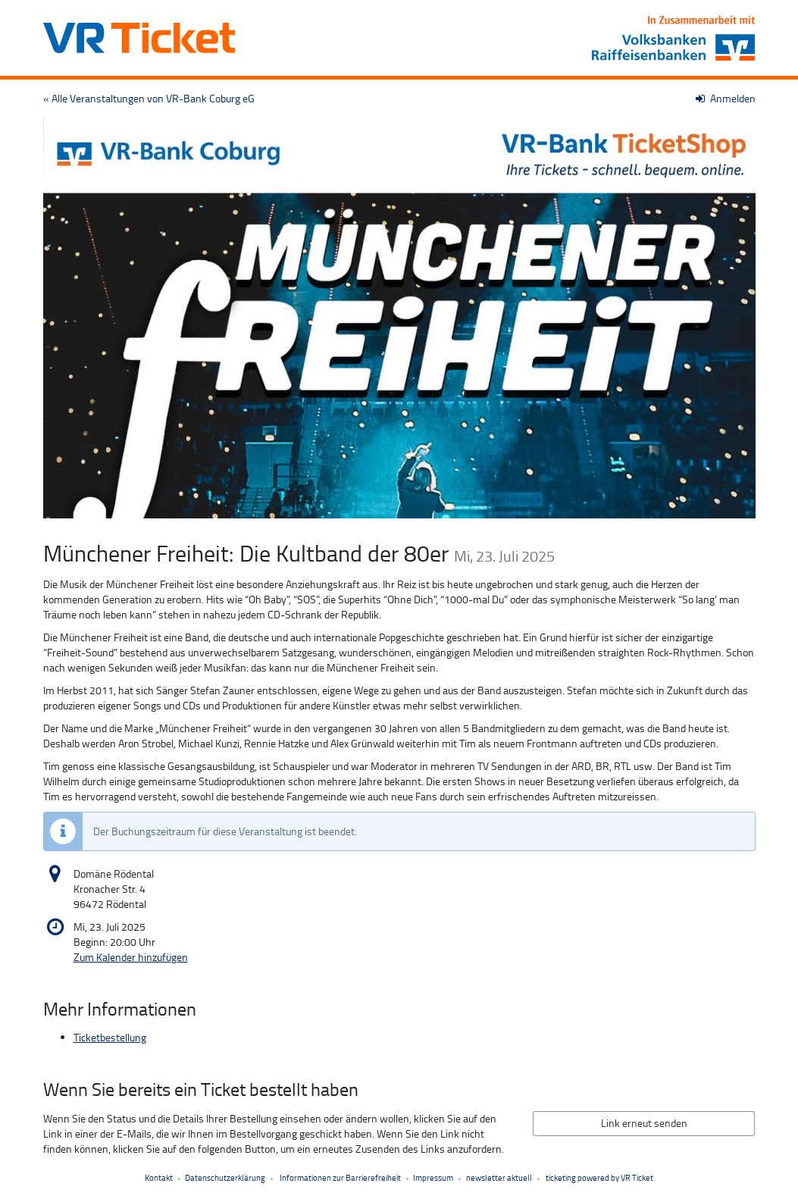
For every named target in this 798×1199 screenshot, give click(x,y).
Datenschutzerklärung (225, 1177)
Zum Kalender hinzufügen (131, 957)
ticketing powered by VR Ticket (599, 1177)
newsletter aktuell (499, 1177)
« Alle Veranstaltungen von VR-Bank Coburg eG (149, 98)
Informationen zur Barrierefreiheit (339, 1177)
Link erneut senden (644, 1123)
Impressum (433, 1177)
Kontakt (159, 1177)
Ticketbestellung (110, 1037)
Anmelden (726, 98)
